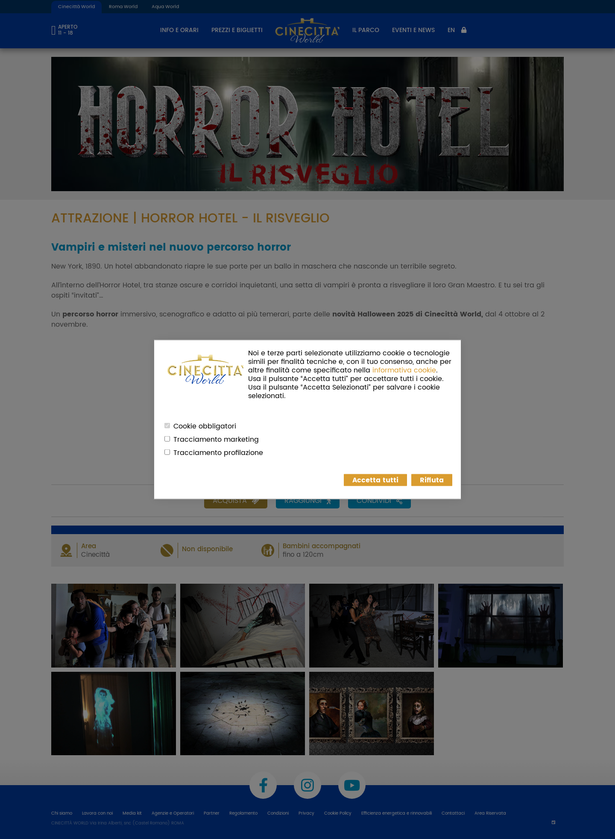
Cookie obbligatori (204, 426)
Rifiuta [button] (432, 480)
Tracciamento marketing (216, 439)
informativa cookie (404, 370)
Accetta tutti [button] (375, 480)
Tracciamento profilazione (218, 452)
